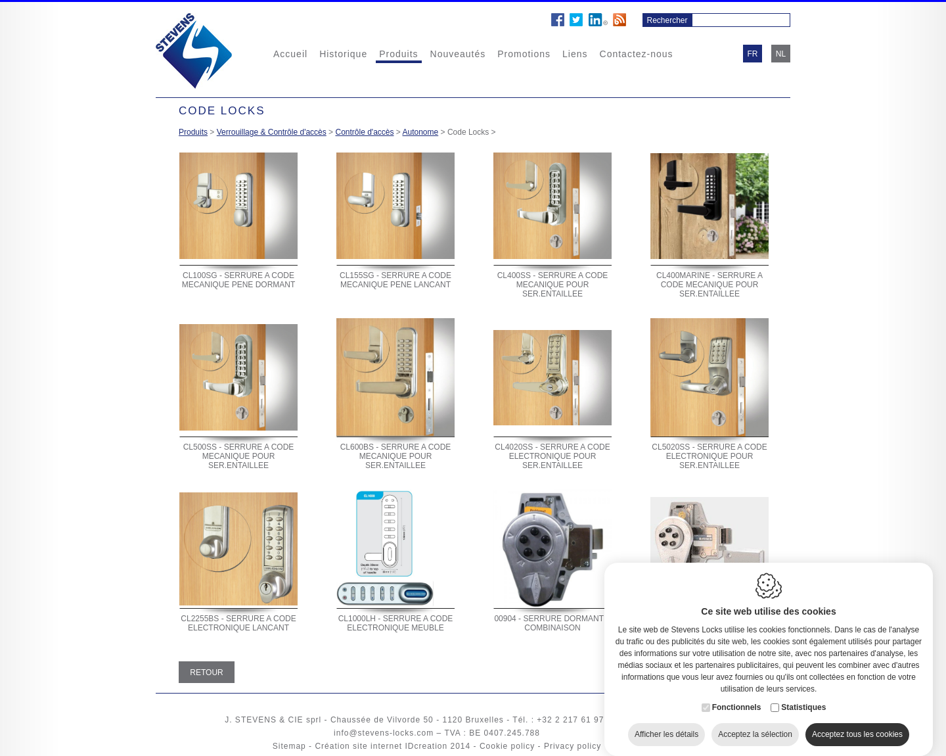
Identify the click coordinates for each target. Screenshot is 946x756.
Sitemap (289, 746)
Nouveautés (458, 54)
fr (753, 54)
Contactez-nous (636, 54)
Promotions (524, 54)
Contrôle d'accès (364, 132)
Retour (206, 672)
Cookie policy (507, 746)
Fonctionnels (736, 694)
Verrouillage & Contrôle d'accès (272, 132)
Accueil (290, 54)
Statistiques (803, 694)
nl (781, 54)
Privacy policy (572, 746)
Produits (398, 54)
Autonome (421, 132)
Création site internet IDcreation (381, 746)
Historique (343, 54)
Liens (574, 54)
